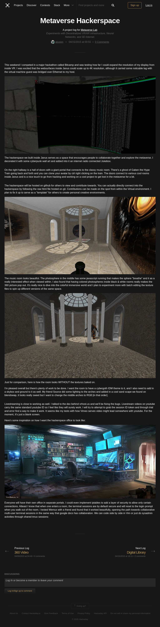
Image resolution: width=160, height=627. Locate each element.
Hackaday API (100, 613)
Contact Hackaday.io (31, 613)
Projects (18, 5)
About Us (14, 613)
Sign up (134, 5)
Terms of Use (68, 613)
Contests (45, 5)
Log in (148, 5)
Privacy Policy (84, 613)
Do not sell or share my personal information (130, 613)
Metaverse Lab (89, 30)
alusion (57, 42)
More (69, 5)
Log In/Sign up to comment (20, 591)
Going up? (80, 606)
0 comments (39, 556)
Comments (102, 42)
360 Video (22, 552)
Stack (57, 5)
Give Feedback (51, 613)
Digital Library (136, 552)
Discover (31, 5)
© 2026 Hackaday (80, 619)
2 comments (140, 556)
